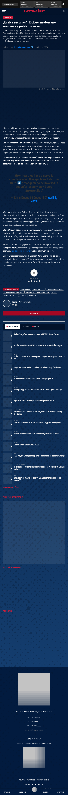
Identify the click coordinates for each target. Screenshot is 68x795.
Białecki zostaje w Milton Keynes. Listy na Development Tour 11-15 (39, 357)
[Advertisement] (34, 109)
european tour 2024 (54, 289)
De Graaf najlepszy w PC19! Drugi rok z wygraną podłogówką (37, 422)
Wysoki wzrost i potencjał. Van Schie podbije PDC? (34, 400)
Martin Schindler (10, 295)
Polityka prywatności (27, 780)
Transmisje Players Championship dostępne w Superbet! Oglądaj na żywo (39, 468)
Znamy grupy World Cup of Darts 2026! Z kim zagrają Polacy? (38, 389)
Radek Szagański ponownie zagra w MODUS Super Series (36, 334)
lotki (54, 292)
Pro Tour (32, 295)
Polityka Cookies (43, 780)
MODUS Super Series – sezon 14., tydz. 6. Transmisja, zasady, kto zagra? (38, 412)
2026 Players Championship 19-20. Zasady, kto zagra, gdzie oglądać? (37, 479)
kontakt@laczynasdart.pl (34, 730)
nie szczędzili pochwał (21, 250)
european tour (38, 289)
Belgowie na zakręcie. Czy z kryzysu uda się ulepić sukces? (37, 367)
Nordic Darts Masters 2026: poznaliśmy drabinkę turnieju (36, 433)
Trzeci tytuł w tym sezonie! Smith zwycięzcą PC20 (33, 378)
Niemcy (23, 295)
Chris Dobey (25, 289)
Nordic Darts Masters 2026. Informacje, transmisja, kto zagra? (38, 345)
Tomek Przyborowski (22, 47)
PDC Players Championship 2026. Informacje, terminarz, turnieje (39, 456)
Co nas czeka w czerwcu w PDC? (26, 444)
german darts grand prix (13, 292)
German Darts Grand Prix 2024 (37, 292)
